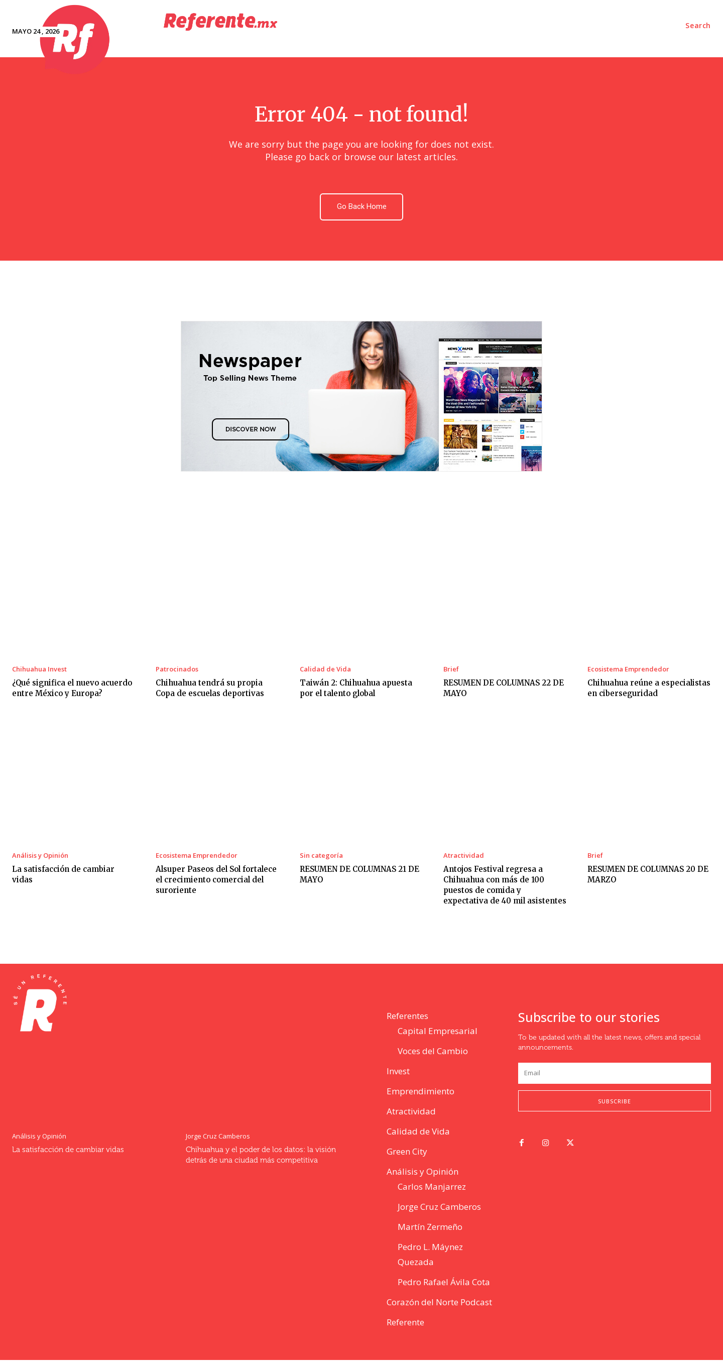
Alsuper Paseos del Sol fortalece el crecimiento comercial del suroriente (216, 880)
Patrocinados (177, 670)
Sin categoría (321, 856)
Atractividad (463, 856)
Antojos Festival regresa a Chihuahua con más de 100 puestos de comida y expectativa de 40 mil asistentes (504, 885)
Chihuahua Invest (39, 670)
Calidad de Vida (325, 670)
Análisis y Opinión (40, 856)
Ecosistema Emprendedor (628, 670)
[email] (614, 1074)
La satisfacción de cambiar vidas (68, 1151)
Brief (451, 670)
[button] (698, 25)
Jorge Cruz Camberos (218, 1137)
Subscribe (614, 1101)
